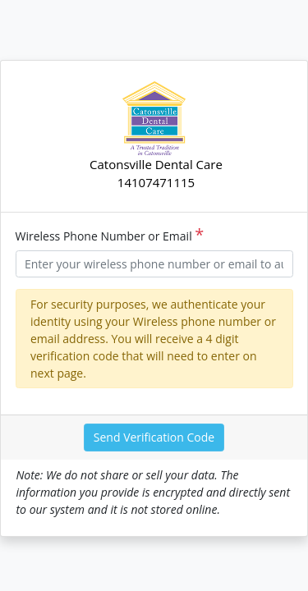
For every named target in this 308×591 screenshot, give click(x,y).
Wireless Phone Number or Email (110, 236)
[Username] (154, 264)
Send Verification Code (154, 437)
